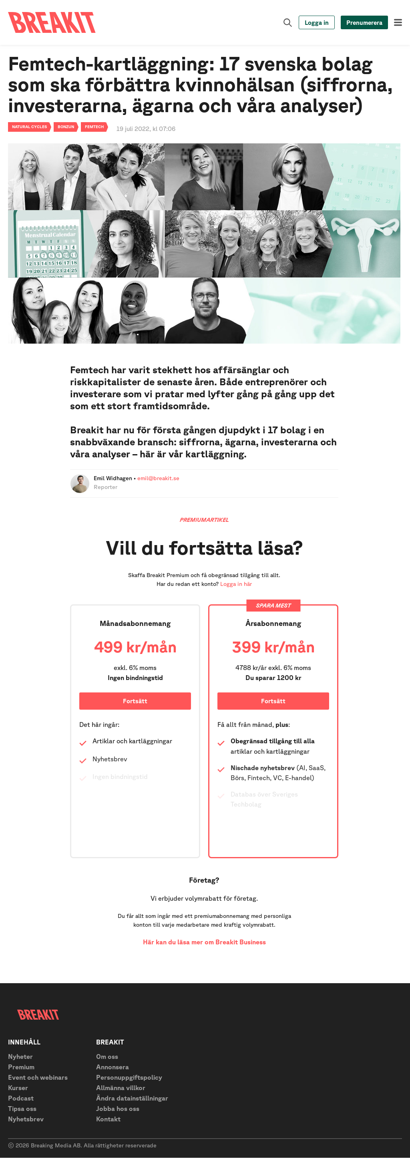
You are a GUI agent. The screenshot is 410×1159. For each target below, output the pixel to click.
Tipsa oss (22, 1109)
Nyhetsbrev (26, 1120)
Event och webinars (38, 1078)
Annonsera (112, 1068)
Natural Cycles (29, 127)
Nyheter (20, 1057)
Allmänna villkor (120, 1089)
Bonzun (66, 127)
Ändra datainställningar (132, 1099)
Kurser (18, 1089)
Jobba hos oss (117, 1109)
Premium (21, 1068)
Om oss (107, 1057)
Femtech (94, 127)
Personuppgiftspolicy (129, 1078)
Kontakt (108, 1120)
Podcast (21, 1099)
